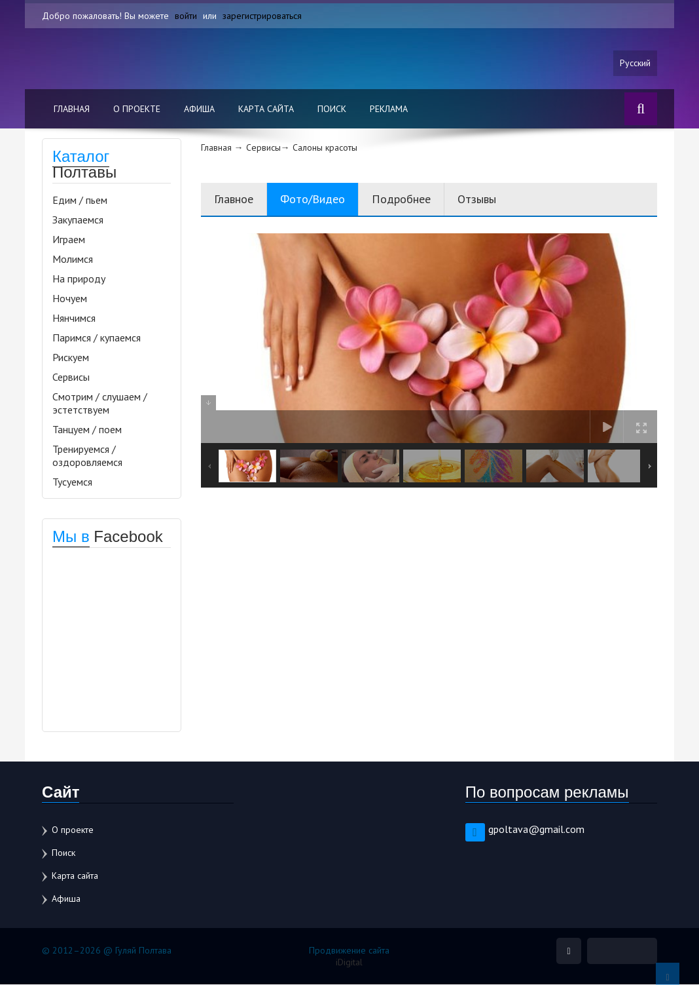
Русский (635, 63)
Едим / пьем (79, 200)
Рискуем (70, 357)
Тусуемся (72, 482)
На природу (78, 279)
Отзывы (476, 199)
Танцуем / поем (87, 429)
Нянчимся (74, 318)
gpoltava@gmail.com (536, 829)
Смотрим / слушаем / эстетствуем (99, 404)
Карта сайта (266, 109)
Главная (72, 109)
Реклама (389, 109)
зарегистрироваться (262, 16)
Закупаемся (77, 220)
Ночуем (69, 298)
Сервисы (71, 377)
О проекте (136, 109)
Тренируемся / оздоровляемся (87, 456)
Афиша (199, 109)
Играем (68, 239)
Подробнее (401, 199)
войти (186, 16)
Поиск (331, 109)
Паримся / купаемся (96, 338)
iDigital (349, 963)
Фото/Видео (312, 199)
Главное (233, 199)
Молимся (72, 259)
